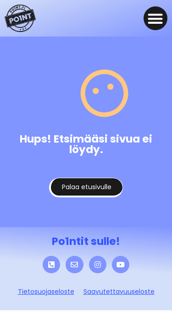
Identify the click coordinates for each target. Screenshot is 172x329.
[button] (156, 18)
